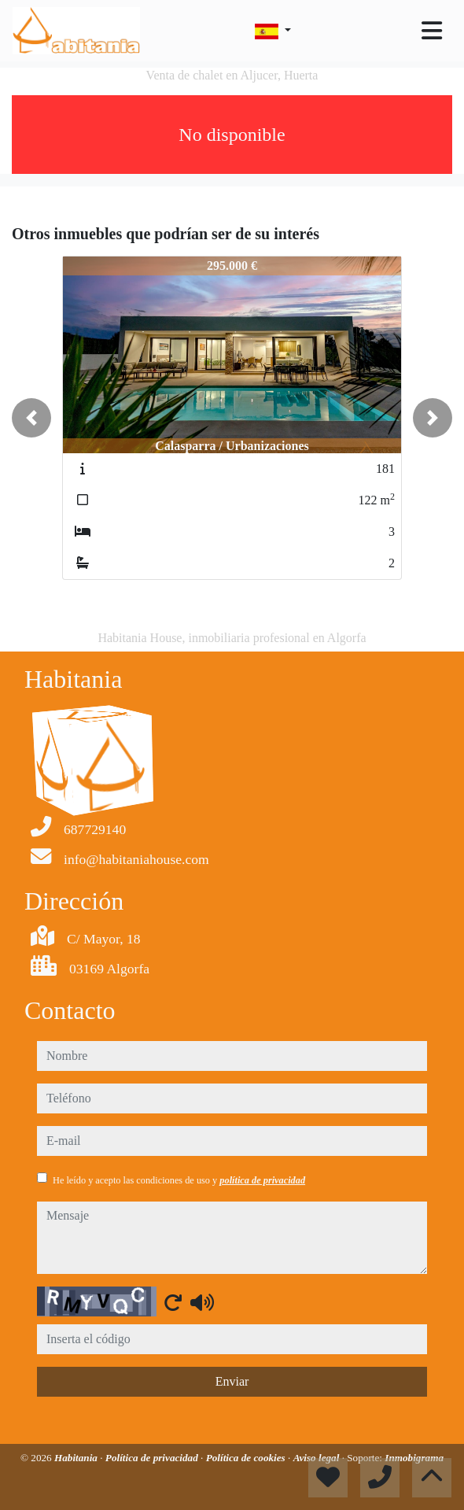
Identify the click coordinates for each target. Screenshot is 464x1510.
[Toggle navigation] (431, 31)
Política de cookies (247, 1458)
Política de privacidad (153, 1458)
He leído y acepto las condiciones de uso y (179, 1180)
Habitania (77, 1458)
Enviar (232, 1381)
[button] (31, 417)
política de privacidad (262, 1180)
